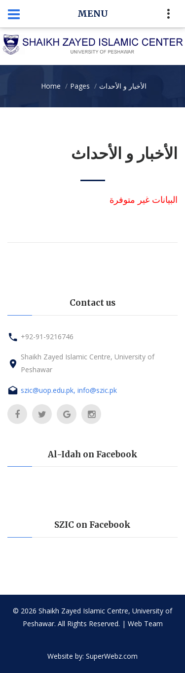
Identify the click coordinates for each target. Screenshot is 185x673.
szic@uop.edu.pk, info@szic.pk (69, 390)
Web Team (145, 623)
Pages (80, 86)
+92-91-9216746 (47, 336)
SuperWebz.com (112, 656)
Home (51, 86)
